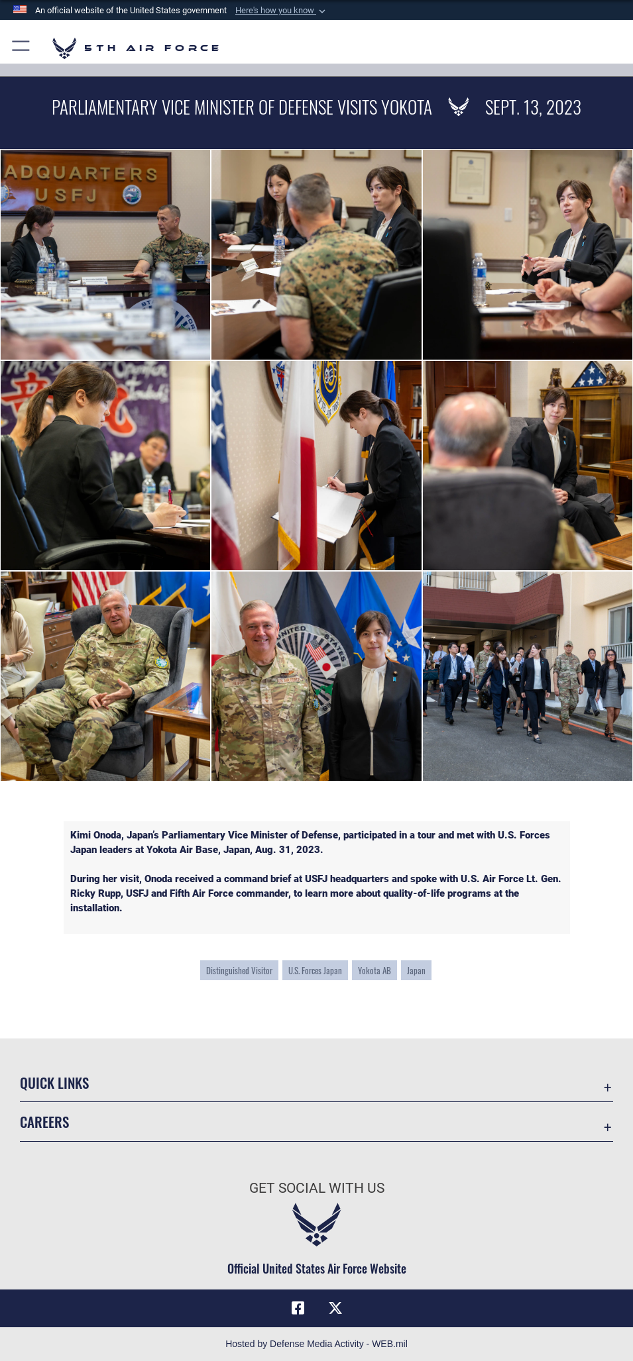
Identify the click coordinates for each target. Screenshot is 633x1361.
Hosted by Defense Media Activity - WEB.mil (316, 1343)
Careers (44, 1121)
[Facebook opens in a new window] (298, 1308)
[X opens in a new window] (335, 1308)
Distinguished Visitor (239, 970)
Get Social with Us (316, 1188)
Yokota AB (374, 970)
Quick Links (54, 1082)
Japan (416, 970)
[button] (281, 10)
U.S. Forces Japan (315, 970)
